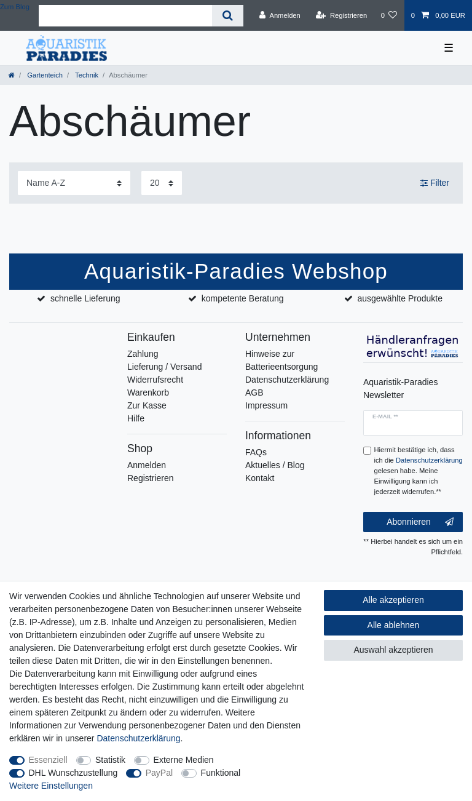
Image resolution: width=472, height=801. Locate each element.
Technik (85, 75)
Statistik (110, 760)
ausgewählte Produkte (399, 298)
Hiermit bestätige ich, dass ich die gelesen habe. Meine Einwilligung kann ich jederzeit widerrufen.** (418, 470)
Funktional (221, 773)
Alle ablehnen (394, 625)
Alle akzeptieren (393, 600)
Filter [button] (434, 183)
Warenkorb (148, 392)
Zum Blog (15, 6)
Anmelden (146, 465)
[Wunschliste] (389, 15)
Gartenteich (44, 75)
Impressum (266, 405)
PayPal (159, 773)
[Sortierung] (74, 183)
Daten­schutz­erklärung (138, 738)
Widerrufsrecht (155, 380)
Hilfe (135, 418)
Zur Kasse (147, 405)
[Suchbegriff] (125, 15)
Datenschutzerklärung (287, 380)
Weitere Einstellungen (51, 786)
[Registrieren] (341, 15)
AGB (254, 392)
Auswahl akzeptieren (393, 650)
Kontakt (259, 478)
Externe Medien (184, 760)
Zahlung (143, 354)
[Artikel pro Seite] (161, 183)
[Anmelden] (280, 15)
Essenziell (48, 760)
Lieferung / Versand (164, 367)
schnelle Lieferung (85, 298)
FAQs (256, 452)
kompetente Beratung (243, 298)
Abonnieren (420, 522)
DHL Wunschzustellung (73, 773)
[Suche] (227, 15)
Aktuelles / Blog (275, 465)
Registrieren (150, 478)
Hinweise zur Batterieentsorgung (281, 360)
